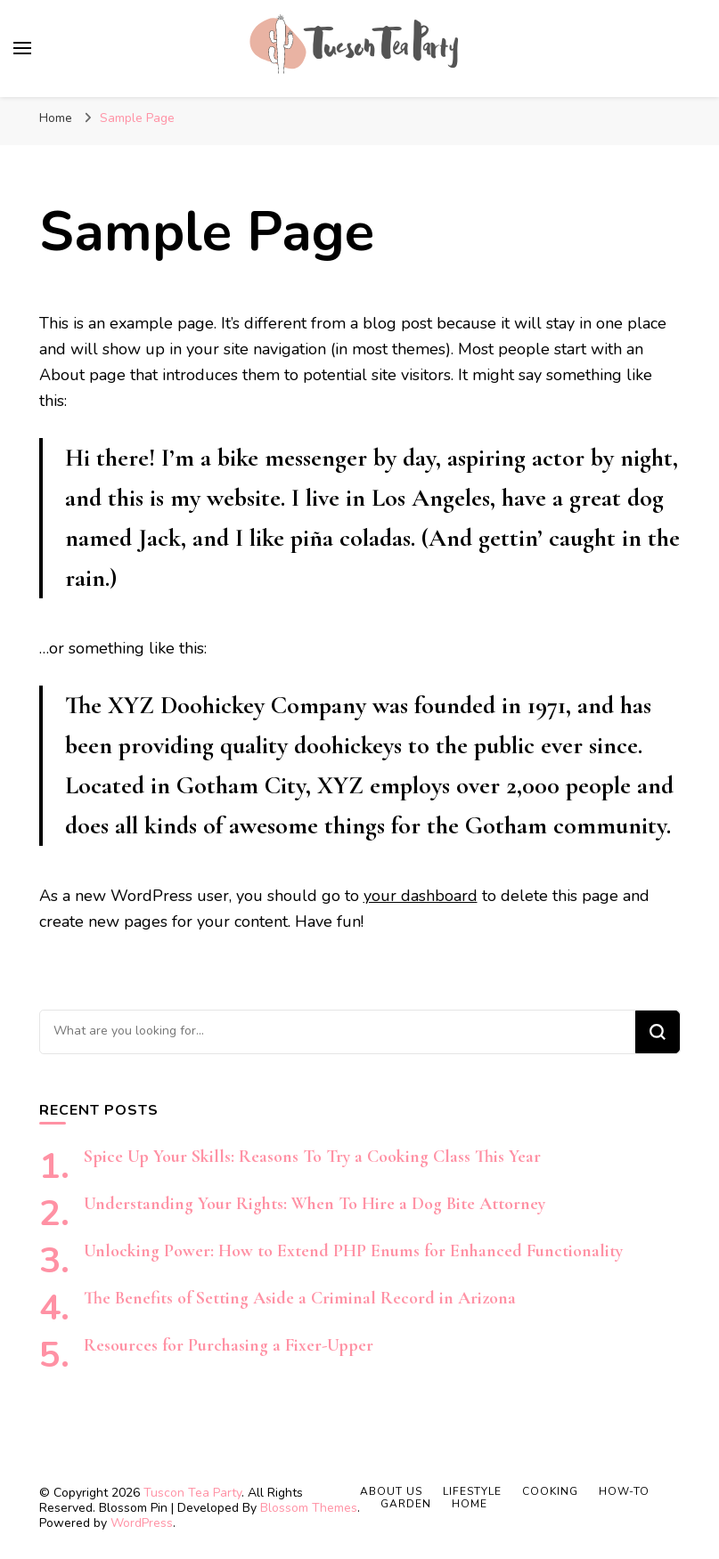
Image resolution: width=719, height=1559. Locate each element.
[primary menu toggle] (22, 48)
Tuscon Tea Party (192, 1492)
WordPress (141, 1522)
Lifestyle (472, 1491)
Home (469, 1504)
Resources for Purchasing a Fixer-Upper (228, 1345)
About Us (391, 1491)
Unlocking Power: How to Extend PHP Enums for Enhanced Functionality (353, 1251)
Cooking (550, 1491)
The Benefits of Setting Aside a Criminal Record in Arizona (300, 1298)
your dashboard (421, 895)
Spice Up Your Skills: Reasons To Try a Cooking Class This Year (312, 1156)
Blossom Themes (308, 1507)
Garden (405, 1504)
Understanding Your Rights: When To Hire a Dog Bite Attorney (314, 1203)
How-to (624, 1491)
